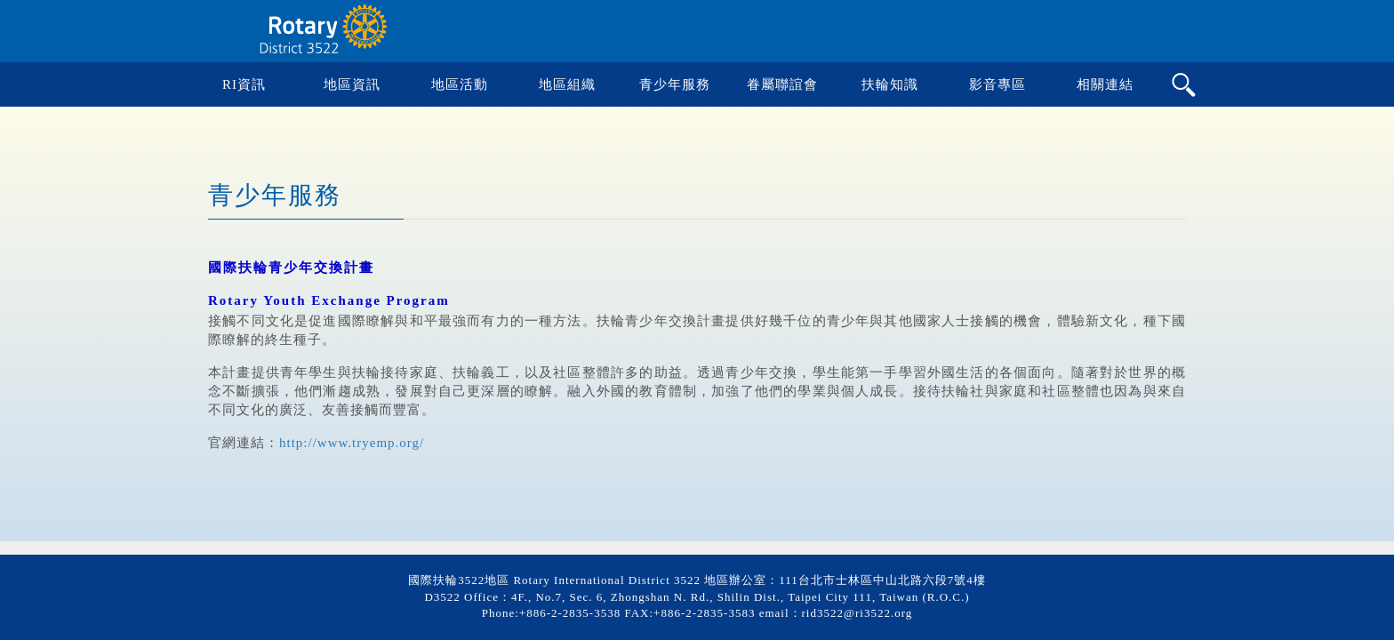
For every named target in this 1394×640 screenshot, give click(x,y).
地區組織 (567, 84)
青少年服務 (674, 84)
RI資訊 (244, 84)
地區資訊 (352, 84)
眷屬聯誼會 (782, 84)
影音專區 (997, 84)
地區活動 (459, 84)
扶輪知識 (889, 84)
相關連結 (1105, 84)
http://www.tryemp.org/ (351, 443)
